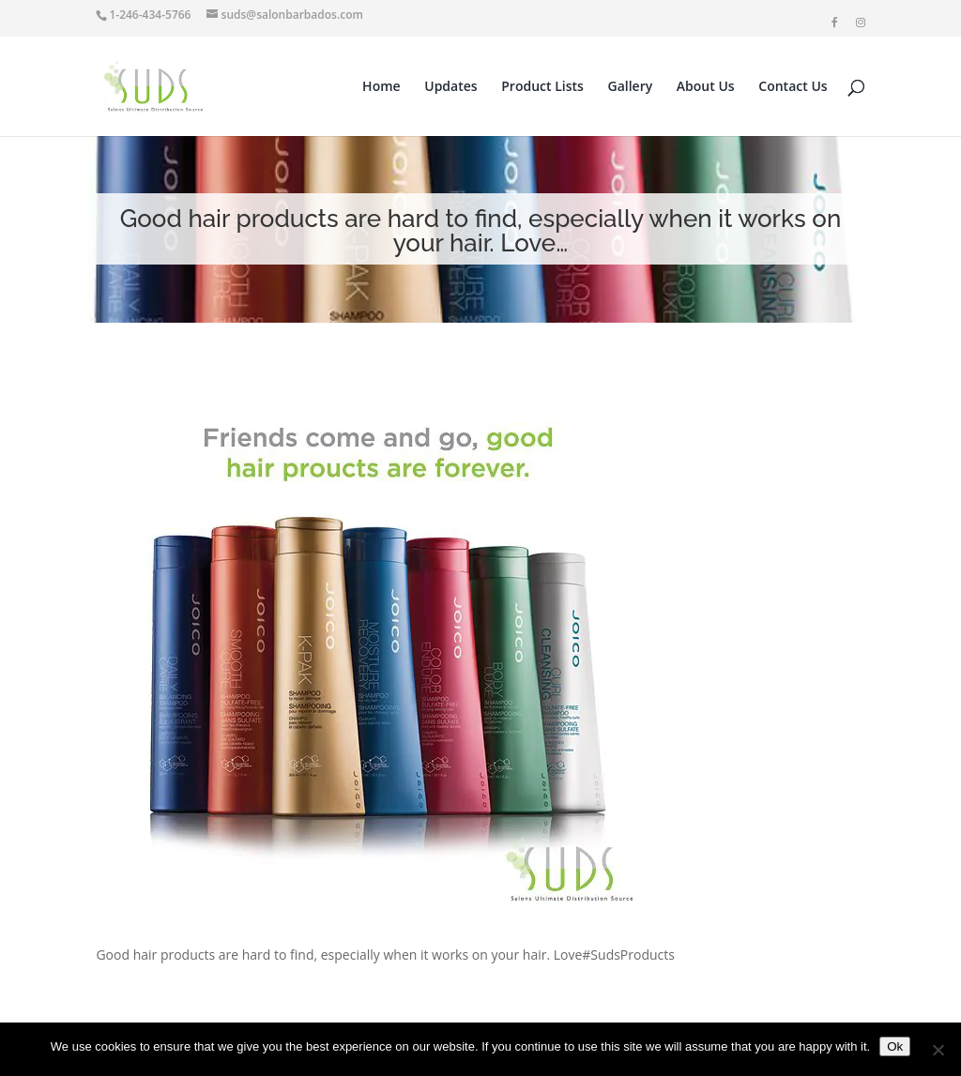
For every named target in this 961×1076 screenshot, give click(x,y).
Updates (450, 87)
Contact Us (792, 87)
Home (381, 87)
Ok (895, 1046)
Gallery (630, 87)
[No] (937, 1049)
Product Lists (542, 87)
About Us (706, 87)
